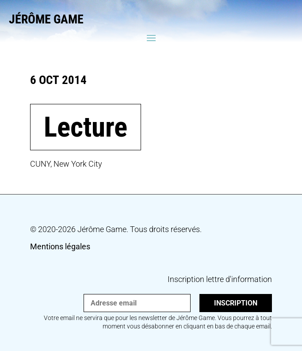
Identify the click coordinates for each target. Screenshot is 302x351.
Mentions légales (60, 246)
